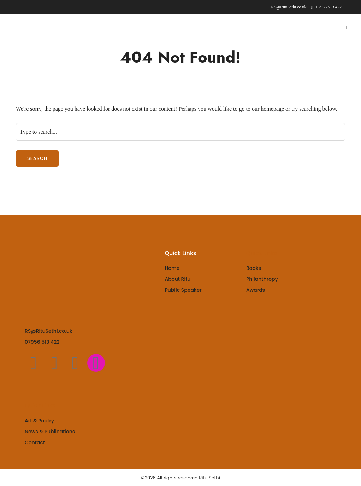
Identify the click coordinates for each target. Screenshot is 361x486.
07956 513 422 (326, 7)
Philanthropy (262, 279)
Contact (35, 442)
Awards (255, 290)
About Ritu (177, 279)
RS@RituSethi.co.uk (48, 331)
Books (253, 268)
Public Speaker (183, 290)
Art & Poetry (39, 420)
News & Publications (50, 431)
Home (172, 268)
